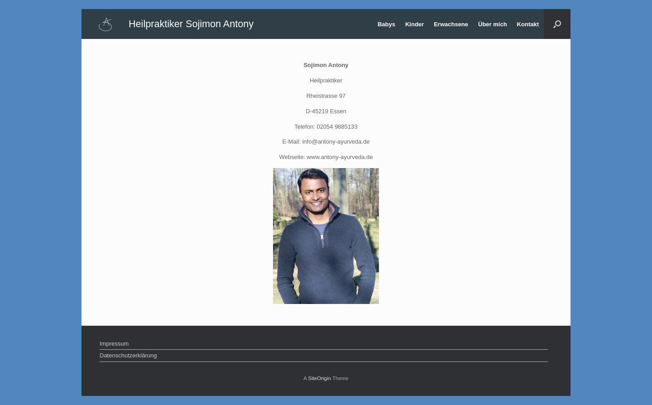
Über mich (492, 24)
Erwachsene (451, 24)
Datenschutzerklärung (128, 355)
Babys (386, 24)
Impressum (114, 343)
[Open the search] (557, 24)
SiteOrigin (319, 378)
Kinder (414, 24)
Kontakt (528, 24)
